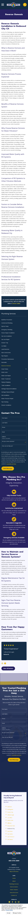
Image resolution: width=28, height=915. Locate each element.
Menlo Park (10, 820)
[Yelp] (15, 902)
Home (14, 878)
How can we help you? (7, 446)
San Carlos (10, 834)
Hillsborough (10, 815)
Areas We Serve (14, 892)
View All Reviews (8, 668)
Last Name (4, 422)
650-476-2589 (14, 861)
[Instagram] (18, 902)
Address (4, 436)
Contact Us (14, 895)
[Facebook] (12, 902)
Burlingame (10, 809)
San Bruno (10, 831)
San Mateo (10, 839)
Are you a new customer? (8, 441)
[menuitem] (14, 319)
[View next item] (5, 663)
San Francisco (10, 836)
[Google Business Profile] (9, 902)
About (14, 881)
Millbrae (9, 823)
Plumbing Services (14, 884)
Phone (3, 427)
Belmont (9, 806)
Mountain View (11, 826)
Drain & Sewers (14, 887)
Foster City (10, 812)
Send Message (7, 468)
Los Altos (9, 817)
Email (3, 432)
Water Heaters (14, 889)
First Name (4, 418)
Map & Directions (14, 871)
